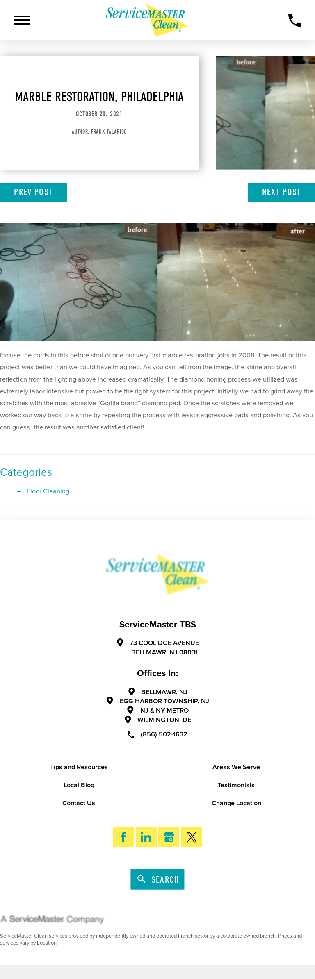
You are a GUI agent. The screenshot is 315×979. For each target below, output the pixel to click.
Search (158, 879)
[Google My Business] (168, 837)
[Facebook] (123, 837)
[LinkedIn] (146, 837)
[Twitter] (191, 837)
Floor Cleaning (48, 491)
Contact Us (78, 803)
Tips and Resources (79, 767)
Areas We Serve (236, 767)
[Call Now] (295, 20)
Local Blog (79, 785)
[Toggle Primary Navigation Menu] (22, 20)
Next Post (281, 192)
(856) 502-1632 (157, 734)
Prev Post (33, 192)
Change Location (236, 803)
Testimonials (236, 785)
